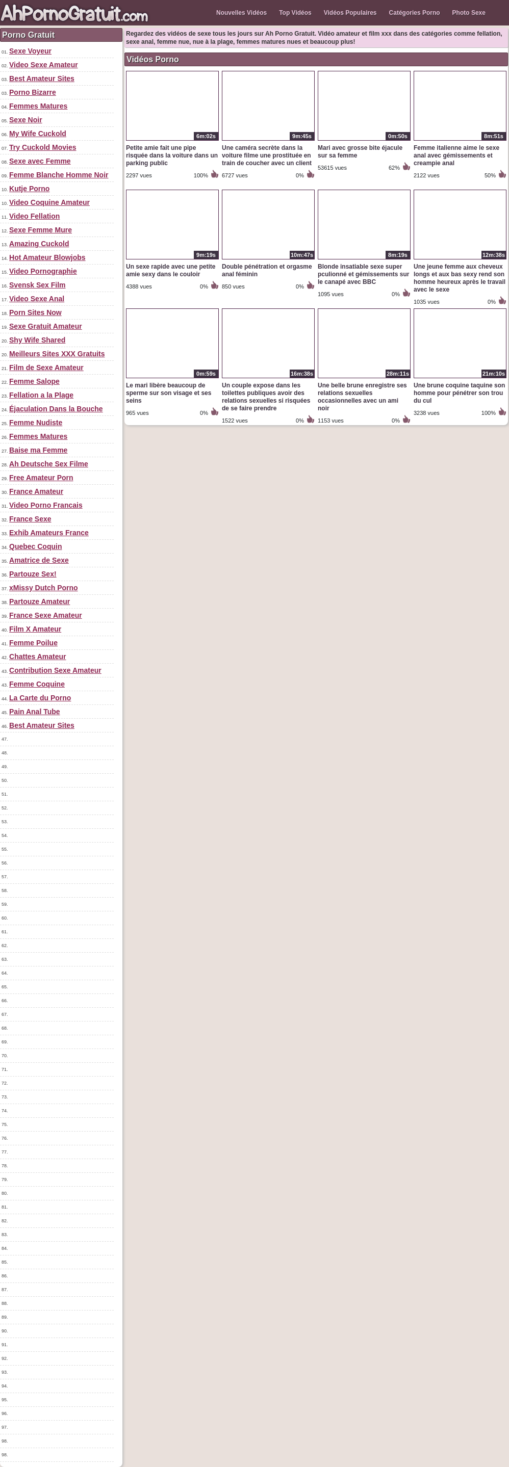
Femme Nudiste (35, 422)
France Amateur (36, 491)
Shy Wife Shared (37, 340)
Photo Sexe (469, 12)
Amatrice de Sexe (39, 560)
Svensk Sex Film (37, 285)
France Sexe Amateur (45, 615)
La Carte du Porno (40, 698)
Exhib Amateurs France (49, 533)
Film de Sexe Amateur (46, 367)
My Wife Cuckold (37, 133)
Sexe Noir (25, 120)
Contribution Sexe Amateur (55, 670)
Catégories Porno (414, 12)
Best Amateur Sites (41, 78)
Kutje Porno (29, 189)
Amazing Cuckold (39, 244)
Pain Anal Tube (34, 712)
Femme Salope (34, 381)
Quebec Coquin (35, 546)
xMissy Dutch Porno (43, 588)
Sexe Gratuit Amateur (45, 326)
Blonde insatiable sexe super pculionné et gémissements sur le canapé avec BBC (363, 274)
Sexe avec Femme (40, 161)
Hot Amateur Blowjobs (47, 257)
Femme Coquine (37, 684)
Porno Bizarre (32, 92)
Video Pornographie (43, 271)
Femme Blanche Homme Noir (59, 175)
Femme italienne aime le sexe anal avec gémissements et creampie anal (456, 155)
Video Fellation (34, 216)
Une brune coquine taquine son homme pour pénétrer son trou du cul (459, 393)
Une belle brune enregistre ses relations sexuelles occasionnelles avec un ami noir (362, 397)
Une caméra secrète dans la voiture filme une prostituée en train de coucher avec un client (267, 155)
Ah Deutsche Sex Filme (48, 464)
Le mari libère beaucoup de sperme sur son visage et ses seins (168, 393)
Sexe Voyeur (30, 51)
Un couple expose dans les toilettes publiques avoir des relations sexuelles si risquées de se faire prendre (266, 397)
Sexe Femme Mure (40, 230)
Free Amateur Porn (41, 478)
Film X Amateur (35, 629)
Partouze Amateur (39, 601)
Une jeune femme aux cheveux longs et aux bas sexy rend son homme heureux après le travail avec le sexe (459, 278)
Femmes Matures (38, 106)
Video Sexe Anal (36, 299)
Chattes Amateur (37, 656)
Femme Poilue (33, 643)
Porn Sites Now (35, 312)
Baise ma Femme (38, 450)
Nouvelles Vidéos (241, 12)
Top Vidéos (295, 12)
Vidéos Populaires (350, 12)
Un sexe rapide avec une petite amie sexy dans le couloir (170, 270)
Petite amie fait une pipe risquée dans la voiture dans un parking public (172, 155)
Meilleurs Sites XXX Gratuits (57, 354)
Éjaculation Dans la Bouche (56, 409)
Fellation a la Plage (41, 395)
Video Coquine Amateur (49, 202)
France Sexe (30, 519)
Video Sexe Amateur (43, 65)
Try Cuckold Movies (42, 147)
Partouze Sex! (33, 574)
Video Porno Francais (46, 505)
